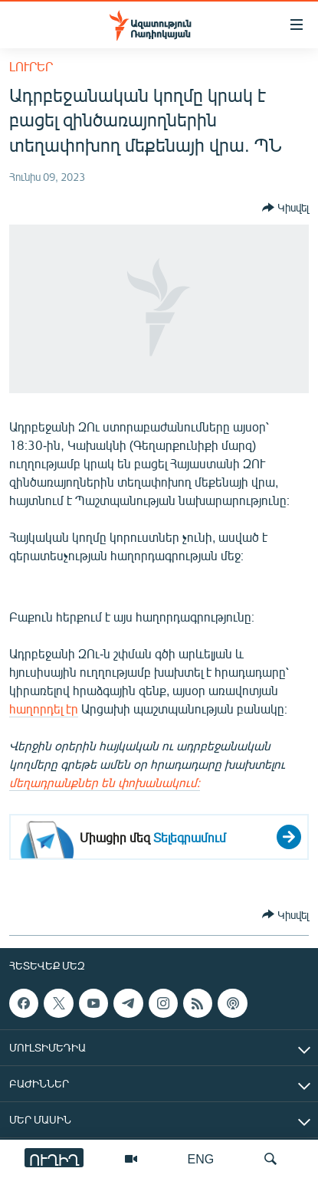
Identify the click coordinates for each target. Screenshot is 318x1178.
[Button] (285, 208)
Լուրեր (31, 66)
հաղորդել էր (43, 708)
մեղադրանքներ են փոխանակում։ (104, 782)
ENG (201, 1158)
